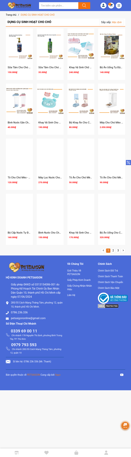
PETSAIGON (33, 374)
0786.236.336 (19, 312)
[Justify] (84, 5)
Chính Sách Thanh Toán (110, 276)
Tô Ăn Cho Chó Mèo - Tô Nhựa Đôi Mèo (91, 177)
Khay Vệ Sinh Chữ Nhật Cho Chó (87, 67)
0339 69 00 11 (24, 331)
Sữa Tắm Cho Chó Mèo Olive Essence (59, 67)
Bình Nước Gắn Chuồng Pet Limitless (29, 122)
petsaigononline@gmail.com (28, 318)
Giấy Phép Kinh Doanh (79, 280)
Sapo (58, 374)
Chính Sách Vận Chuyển (110, 282)
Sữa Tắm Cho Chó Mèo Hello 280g (27, 67)
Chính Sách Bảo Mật (108, 288)
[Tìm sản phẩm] (58, 5)
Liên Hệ (71, 295)
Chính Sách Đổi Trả (108, 270)
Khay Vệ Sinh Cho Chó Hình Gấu (56, 122)
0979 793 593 (24, 344)
